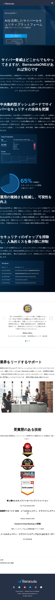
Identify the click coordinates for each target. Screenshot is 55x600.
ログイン (14, 41)
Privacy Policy (19, 591)
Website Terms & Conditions (32, 591)
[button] (25, 341)
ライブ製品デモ (16, 36)
